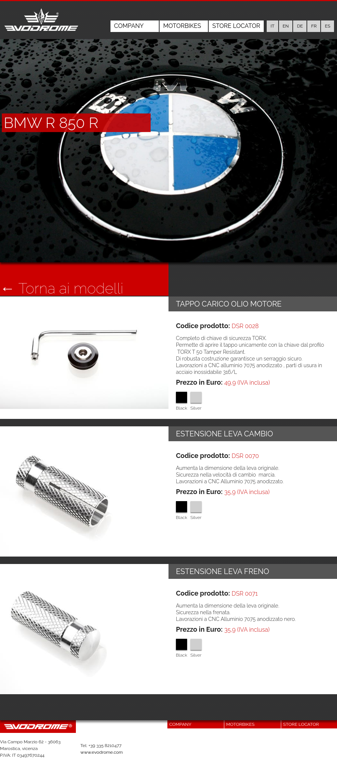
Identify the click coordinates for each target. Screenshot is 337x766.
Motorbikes (182, 25)
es (327, 26)
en (286, 26)
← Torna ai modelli (61, 288)
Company (129, 25)
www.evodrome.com (101, 752)
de (300, 26)
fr (314, 26)
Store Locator (236, 25)
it (272, 26)
